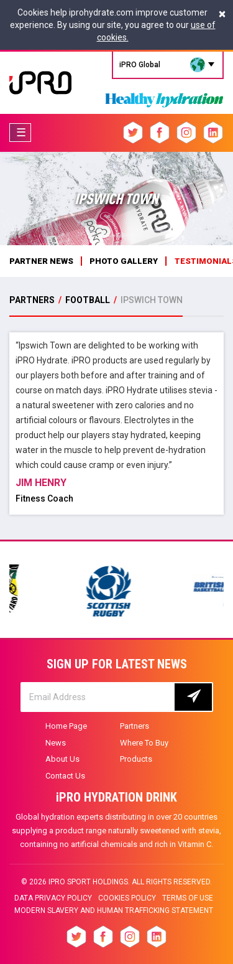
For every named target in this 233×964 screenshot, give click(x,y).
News (55, 742)
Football (87, 300)
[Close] (222, 14)
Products (136, 759)
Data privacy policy (53, 898)
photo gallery (123, 261)
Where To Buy (144, 742)
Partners (134, 726)
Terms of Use (187, 898)
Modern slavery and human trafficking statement (113, 910)
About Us (62, 759)
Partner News (41, 261)
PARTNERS (33, 300)
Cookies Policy (127, 898)
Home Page (66, 726)
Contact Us (65, 775)
